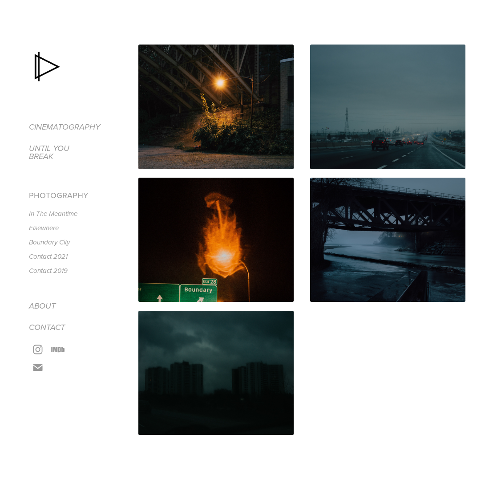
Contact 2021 (48, 257)
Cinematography (64, 127)
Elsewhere (44, 228)
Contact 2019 (48, 271)
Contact (47, 328)
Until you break (49, 153)
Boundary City (49, 243)
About (42, 306)
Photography (58, 195)
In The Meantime (53, 214)
